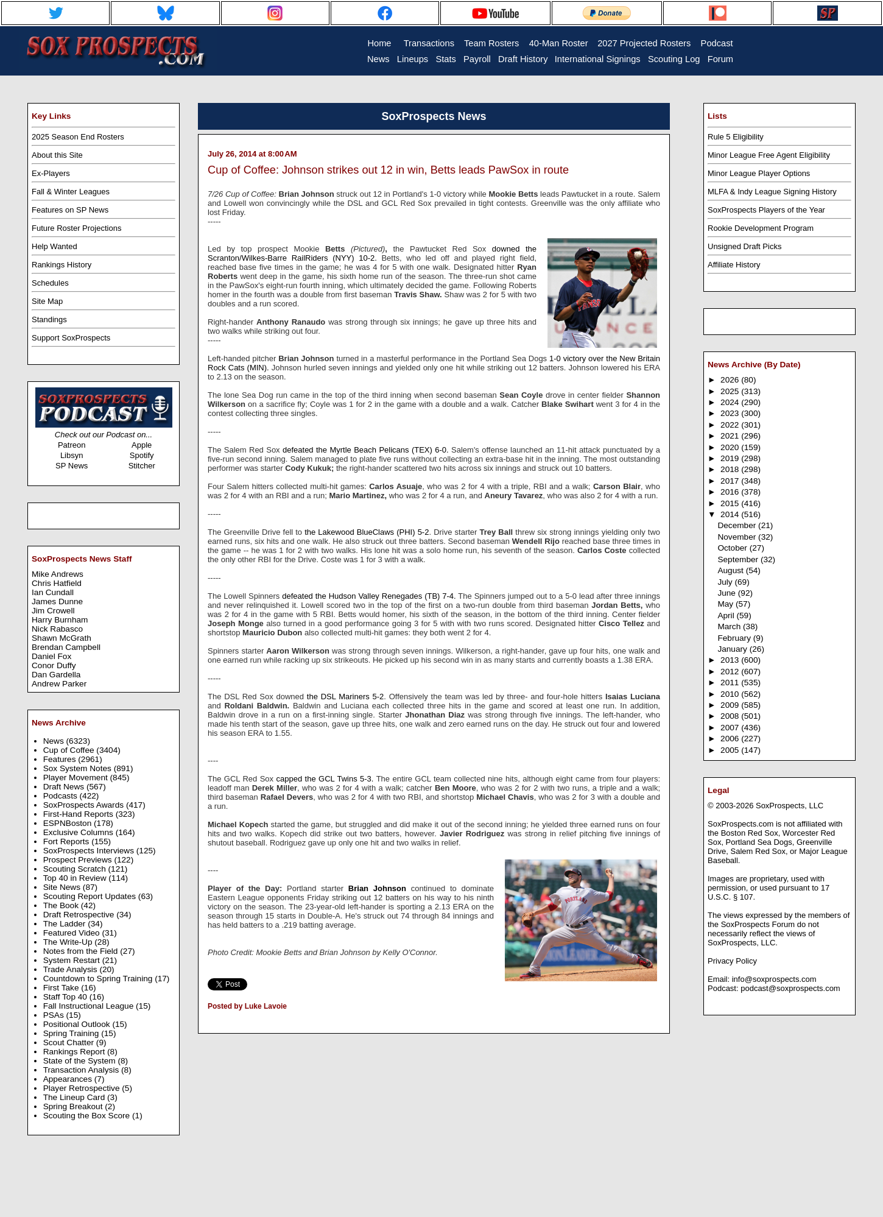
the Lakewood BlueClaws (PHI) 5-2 (365, 532)
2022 (730, 424)
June (727, 593)
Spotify (142, 455)
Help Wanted (54, 246)
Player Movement (76, 777)
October (733, 547)
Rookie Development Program (761, 228)
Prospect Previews (78, 859)
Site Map (47, 301)
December (737, 525)
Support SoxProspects (71, 337)
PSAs (54, 1015)
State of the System (80, 1060)
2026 (730, 379)
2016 (730, 491)
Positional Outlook (78, 1024)
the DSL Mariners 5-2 (344, 696)
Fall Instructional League (89, 1006)
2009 (730, 705)
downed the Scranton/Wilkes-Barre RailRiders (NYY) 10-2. (372, 253)
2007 (730, 727)
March (730, 626)
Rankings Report (75, 1051)
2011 (730, 682)
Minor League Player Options (759, 173)
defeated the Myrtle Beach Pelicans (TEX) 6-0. (366, 449)
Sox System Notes (78, 768)
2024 (730, 402)
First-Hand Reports (79, 814)
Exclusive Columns (79, 832)
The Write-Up (69, 942)
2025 (730, 391)
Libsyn (71, 455)
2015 (730, 503)
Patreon (72, 445)
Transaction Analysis (82, 1069)
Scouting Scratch (75, 868)
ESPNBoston (68, 823)
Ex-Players (51, 173)
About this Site (57, 155)
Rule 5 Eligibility (736, 136)
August (731, 570)
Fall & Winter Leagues (71, 191)
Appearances (68, 1079)
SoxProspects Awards (84, 805)
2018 (730, 469)
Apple (142, 445)
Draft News (64, 786)
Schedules (50, 282)
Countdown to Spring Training (99, 978)
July (725, 582)
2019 (730, 458)
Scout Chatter (69, 1042)
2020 (730, 447)
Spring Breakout (74, 1106)
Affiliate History (734, 264)
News (54, 741)
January (733, 649)
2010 (730, 694)
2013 (730, 660)
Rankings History (61, 264)
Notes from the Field (82, 951)
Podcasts (61, 795)
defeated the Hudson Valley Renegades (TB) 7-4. (369, 596)
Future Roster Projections (76, 228)
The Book (62, 905)
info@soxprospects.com (774, 979)
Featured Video (72, 932)
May (726, 603)
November (737, 536)
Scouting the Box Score (87, 1115)
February (735, 638)
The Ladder (65, 923)
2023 (730, 413)
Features (61, 759)
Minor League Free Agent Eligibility (769, 155)
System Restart (72, 960)
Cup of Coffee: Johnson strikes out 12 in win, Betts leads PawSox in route (388, 170)
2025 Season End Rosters (78, 136)
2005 (730, 750)
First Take (62, 987)
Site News (63, 887)
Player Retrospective (82, 1088)
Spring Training (72, 1033)
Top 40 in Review (76, 878)
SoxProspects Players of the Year (766, 209)
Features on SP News (70, 209)
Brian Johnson (377, 888)
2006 (730, 738)
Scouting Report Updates (90, 896)
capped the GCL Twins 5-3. (325, 778)
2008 (730, 716)
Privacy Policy (732, 960)
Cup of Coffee (70, 750)
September (739, 559)
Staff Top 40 (66, 996)
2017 (730, 480)
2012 (730, 671)
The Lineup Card (75, 1097)
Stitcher (141, 465)
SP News (71, 465)
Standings (49, 319)
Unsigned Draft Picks (744, 246)
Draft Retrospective (80, 914)
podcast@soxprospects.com (790, 988)
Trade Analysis (71, 969)
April (726, 615)
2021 (730, 435)
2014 (730, 514)
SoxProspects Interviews (89, 850)
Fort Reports (67, 841)
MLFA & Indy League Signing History (772, 191)
